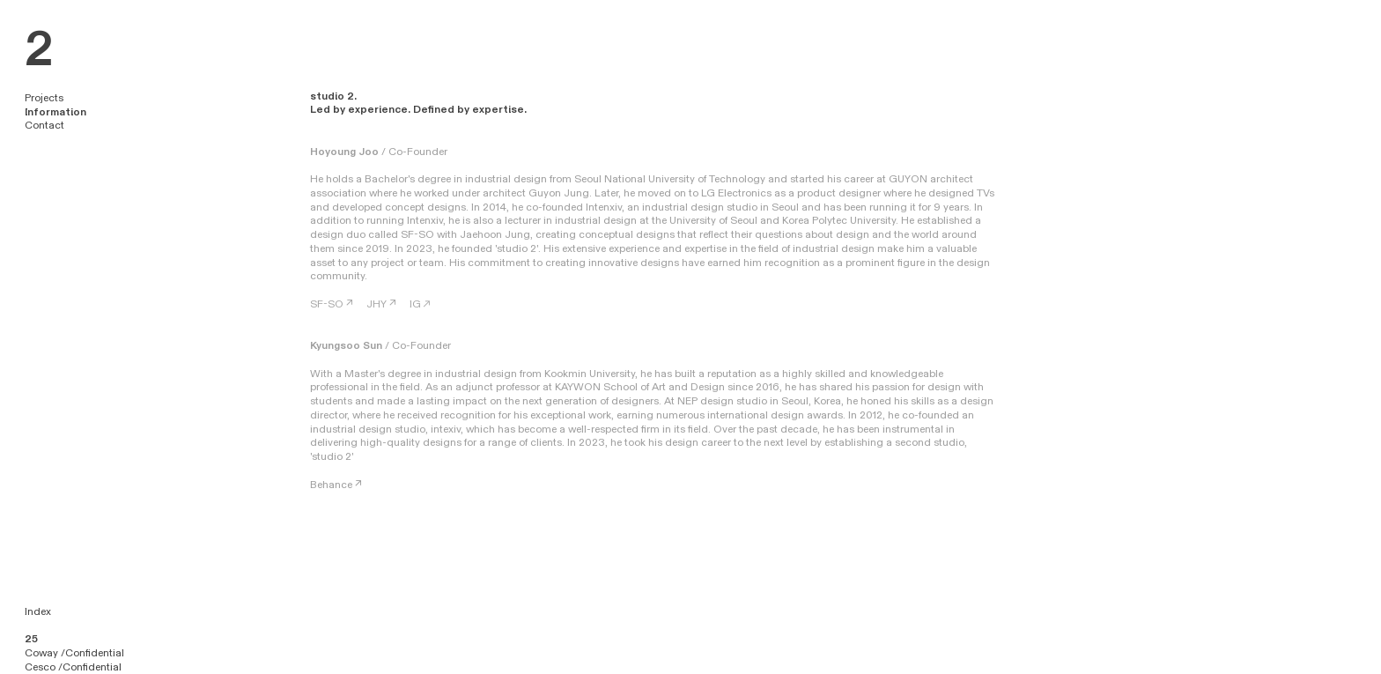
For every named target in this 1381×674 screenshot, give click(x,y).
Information (55, 112)
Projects (44, 98)
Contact (44, 125)
